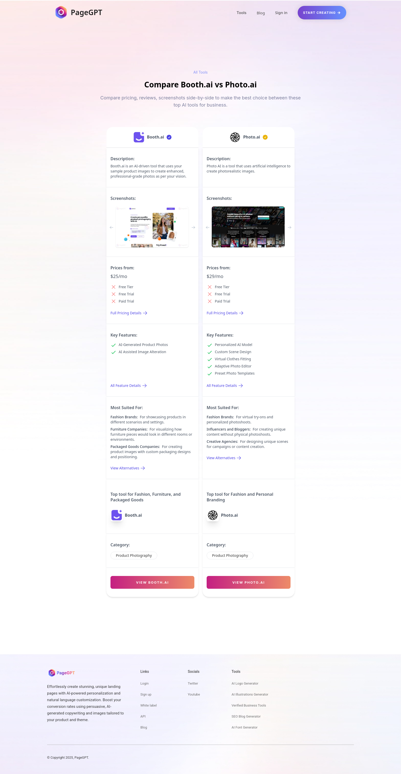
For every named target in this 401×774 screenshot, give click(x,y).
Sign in (281, 12)
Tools (242, 12)
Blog (261, 12)
